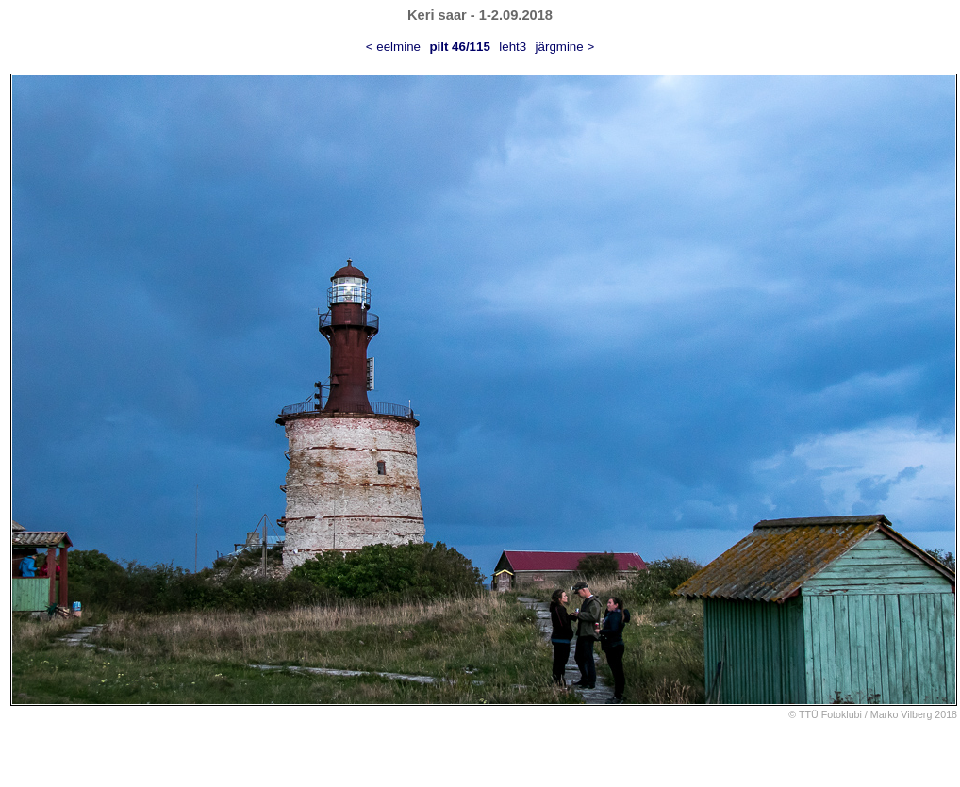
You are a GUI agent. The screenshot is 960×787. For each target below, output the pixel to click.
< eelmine (393, 47)
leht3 (512, 47)
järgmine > (565, 47)
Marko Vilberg (901, 714)
